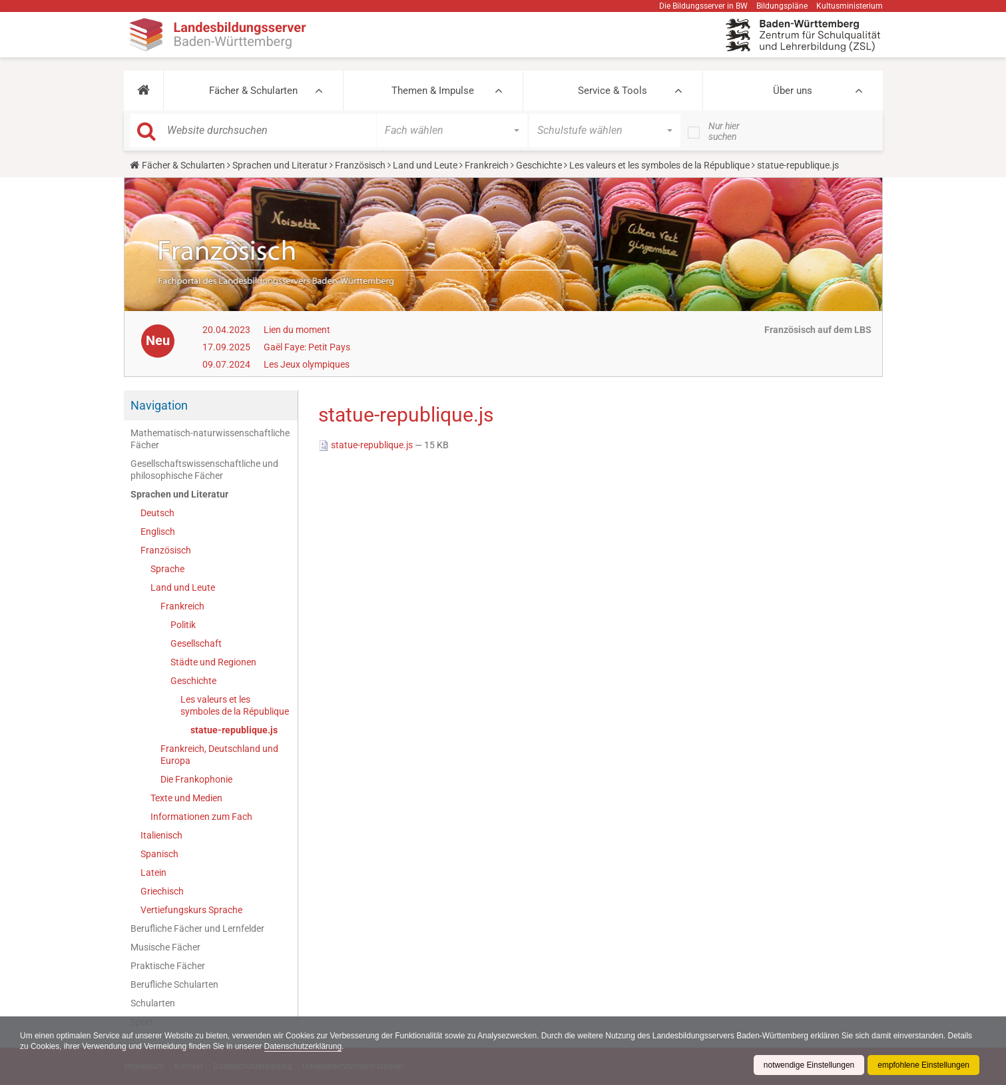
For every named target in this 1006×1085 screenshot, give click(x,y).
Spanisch (159, 854)
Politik (183, 624)
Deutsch (157, 513)
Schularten (152, 1003)
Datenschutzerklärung (304, 1046)
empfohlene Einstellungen (923, 1065)
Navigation (159, 405)
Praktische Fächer (167, 965)
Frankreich (487, 165)
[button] (143, 91)
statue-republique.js (234, 730)
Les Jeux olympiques (307, 364)
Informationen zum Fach (201, 816)
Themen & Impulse (432, 91)
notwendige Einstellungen (808, 1065)
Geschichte (539, 165)
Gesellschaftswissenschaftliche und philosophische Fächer (204, 469)
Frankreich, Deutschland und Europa (219, 754)
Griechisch (162, 891)
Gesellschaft (196, 643)
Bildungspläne (782, 6)
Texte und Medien (186, 798)
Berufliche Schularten (174, 984)
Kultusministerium (849, 6)
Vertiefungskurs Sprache (191, 909)
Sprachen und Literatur (280, 165)
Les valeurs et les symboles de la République (659, 165)
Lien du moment (297, 329)
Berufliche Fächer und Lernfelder (197, 928)
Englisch (157, 531)
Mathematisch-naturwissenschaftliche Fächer (210, 439)
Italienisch (161, 835)
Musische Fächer (165, 947)
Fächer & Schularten (253, 91)
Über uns (792, 91)
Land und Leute (425, 165)
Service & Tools (612, 91)
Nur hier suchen (724, 131)
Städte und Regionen (213, 662)
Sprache (167, 568)
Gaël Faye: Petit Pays (307, 347)
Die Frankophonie (196, 779)
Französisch (360, 165)
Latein (153, 872)
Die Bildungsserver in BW (703, 6)
